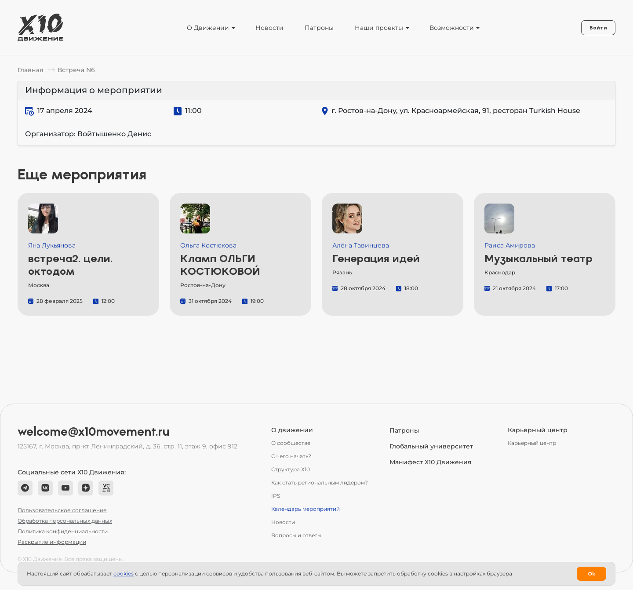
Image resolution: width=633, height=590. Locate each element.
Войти (598, 28)
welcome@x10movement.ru (94, 431)
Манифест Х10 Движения (430, 462)
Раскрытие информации (52, 542)
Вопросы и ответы (296, 535)
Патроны (319, 28)
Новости (269, 28)
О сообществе (290, 443)
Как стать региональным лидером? (319, 482)
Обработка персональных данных (65, 520)
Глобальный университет (431, 446)
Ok (591, 574)
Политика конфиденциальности (63, 531)
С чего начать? (291, 456)
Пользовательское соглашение (62, 510)
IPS (275, 495)
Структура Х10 (290, 469)
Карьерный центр (532, 443)
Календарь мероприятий (305, 509)
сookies (123, 573)
